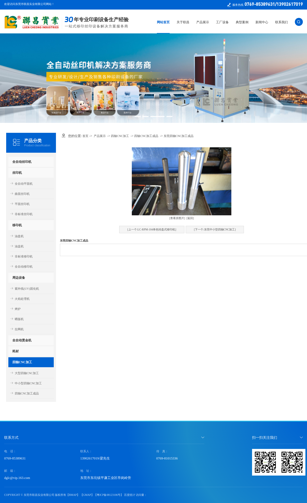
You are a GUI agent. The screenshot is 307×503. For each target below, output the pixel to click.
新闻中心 (261, 22)
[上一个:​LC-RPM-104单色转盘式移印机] (151, 229)
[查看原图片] (177, 218)
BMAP (73, 494)
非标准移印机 (24, 256)
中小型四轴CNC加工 (28, 383)
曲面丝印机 (22, 193)
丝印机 (17, 172)
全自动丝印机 (21, 161)
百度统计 (129, 494)
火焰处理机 (22, 298)
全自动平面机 (24, 183)
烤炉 (18, 309)
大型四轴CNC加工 (27, 373)
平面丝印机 (22, 204)
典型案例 (242, 22)
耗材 (15, 351)
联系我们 (281, 22)
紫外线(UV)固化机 (27, 288)
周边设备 (18, 277)
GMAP (87, 494)
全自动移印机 (24, 266)
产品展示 (202, 22)
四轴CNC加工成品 (27, 393)
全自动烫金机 (21, 340)
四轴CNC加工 (22, 362)
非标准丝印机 (24, 214)
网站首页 (163, 22)
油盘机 (19, 236)
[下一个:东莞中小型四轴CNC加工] (215, 229)
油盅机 (19, 246)
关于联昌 (183, 22)
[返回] (190, 218)
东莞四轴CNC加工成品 (179, 136)
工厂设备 (222, 22)
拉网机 (19, 329)
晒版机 (19, 319)
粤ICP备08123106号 (109, 494)
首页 (85, 136)
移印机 (17, 225)
